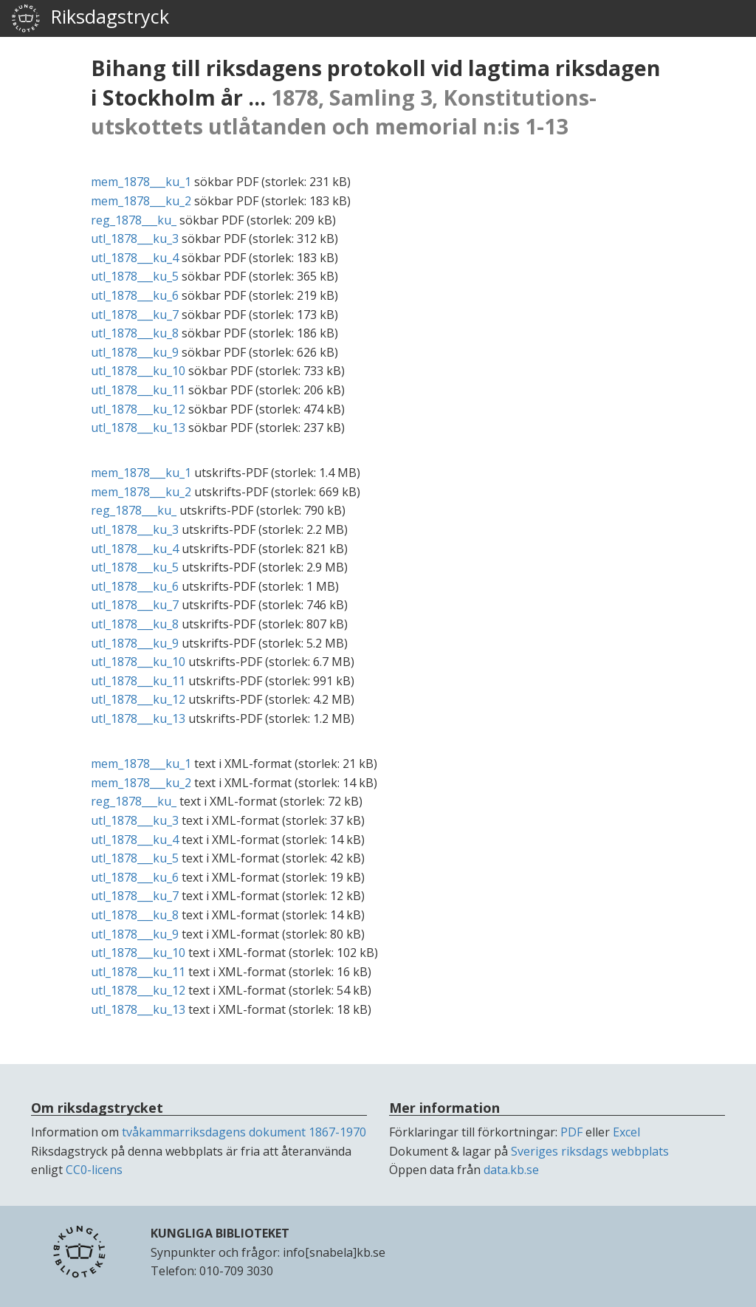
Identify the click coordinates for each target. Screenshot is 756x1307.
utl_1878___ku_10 (138, 371)
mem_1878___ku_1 (141, 182)
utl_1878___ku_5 (135, 276)
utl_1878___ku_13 (138, 427)
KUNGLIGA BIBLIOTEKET (220, 1233)
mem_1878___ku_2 (141, 201)
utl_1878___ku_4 (135, 258)
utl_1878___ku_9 (135, 352)
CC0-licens (94, 1170)
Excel (626, 1132)
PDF (571, 1132)
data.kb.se (511, 1170)
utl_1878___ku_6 (135, 295)
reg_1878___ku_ (133, 220)
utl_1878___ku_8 (135, 333)
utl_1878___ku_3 (135, 238)
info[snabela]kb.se (334, 1252)
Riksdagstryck (90, 18)
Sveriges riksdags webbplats (590, 1151)
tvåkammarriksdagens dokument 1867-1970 (244, 1132)
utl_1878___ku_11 (138, 390)
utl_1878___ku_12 (138, 409)
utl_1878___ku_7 (135, 314)
